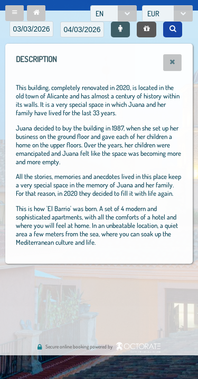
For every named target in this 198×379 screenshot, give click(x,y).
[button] (14, 13)
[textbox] (31, 29)
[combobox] (113, 13)
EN (99, 13)
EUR (153, 13)
